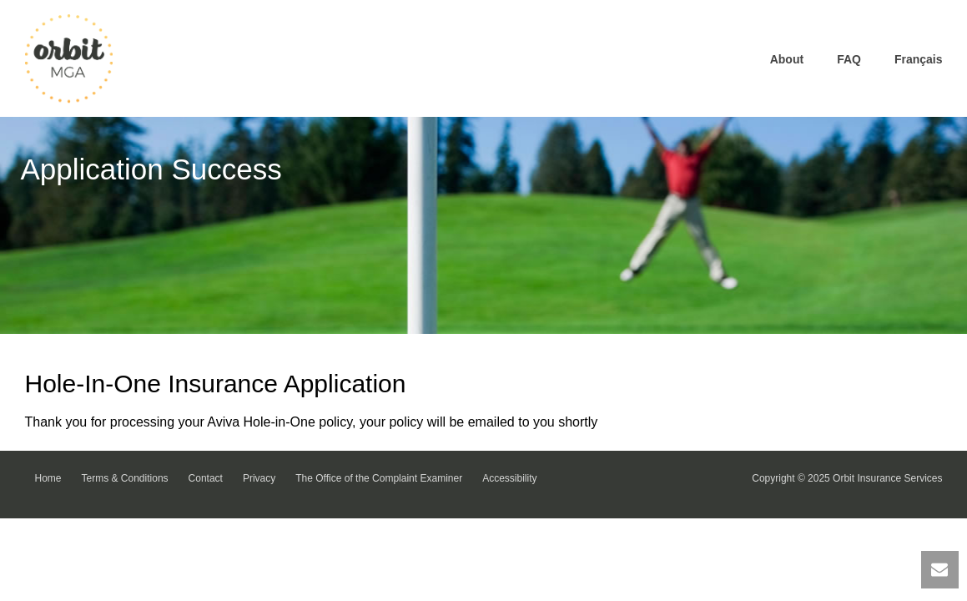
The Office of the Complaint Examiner (378, 478)
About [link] (786, 59)
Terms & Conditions (125, 478)
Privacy (259, 478)
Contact (206, 478)
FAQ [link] (849, 59)
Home (48, 478)
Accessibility (509, 478)
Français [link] (918, 59)
